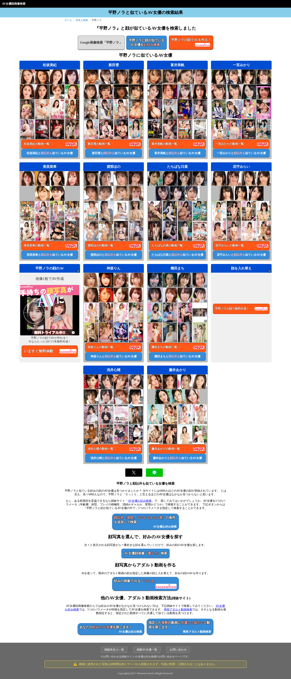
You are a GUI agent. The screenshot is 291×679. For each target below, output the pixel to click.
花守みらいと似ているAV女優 (241, 254)
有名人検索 (82, 20)
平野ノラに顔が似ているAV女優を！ (146, 42)
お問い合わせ (178, 649)
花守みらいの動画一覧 (229, 245)
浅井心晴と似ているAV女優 (114, 458)
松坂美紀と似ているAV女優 (50, 153)
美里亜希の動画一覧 (36, 245)
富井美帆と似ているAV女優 (177, 153)
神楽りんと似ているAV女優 (114, 356)
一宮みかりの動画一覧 (229, 143)
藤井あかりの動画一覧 (166, 448)
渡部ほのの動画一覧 (100, 245)
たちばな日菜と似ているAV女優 (177, 254)
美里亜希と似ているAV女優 (50, 254)
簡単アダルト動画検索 (178, 609)
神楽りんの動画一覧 (100, 347)
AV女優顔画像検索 (13, 3)
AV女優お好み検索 (139, 500)
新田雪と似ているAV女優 (113, 153)
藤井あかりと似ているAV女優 (177, 458)
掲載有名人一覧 (114, 649)
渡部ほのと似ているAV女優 (114, 254)
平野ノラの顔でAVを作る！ (191, 42)
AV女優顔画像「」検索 (145, 553)
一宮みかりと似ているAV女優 (241, 153)
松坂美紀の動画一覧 (36, 143)
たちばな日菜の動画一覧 (167, 245)
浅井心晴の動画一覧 (100, 448)
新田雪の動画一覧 (99, 143)
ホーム (68, 20)
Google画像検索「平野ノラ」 (101, 42)
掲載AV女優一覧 (147, 649)
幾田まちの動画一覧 (164, 347)
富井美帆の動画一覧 (164, 143)
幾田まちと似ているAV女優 (177, 356)
